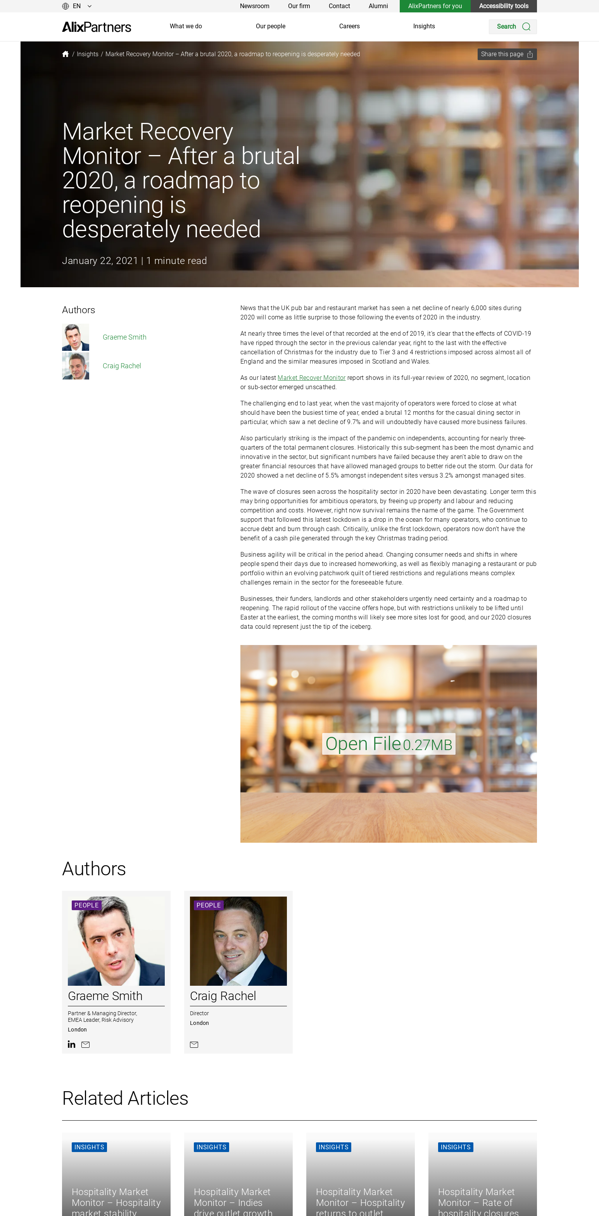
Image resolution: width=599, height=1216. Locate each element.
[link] (96, 27)
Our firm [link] (299, 6)
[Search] (513, 26)
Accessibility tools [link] (503, 6)
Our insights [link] (280, 1172)
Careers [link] (349, 26)
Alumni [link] (378, 6)
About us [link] (211, 1172)
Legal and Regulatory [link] (357, 1197)
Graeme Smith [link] (104, 337)
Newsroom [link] (254, 6)
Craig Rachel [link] (101, 365)
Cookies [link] (339, 1184)
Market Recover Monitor (311, 377)
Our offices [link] (278, 1209)
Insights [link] (424, 26)
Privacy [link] (338, 1172)
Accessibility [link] (345, 1209)
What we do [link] (186, 26)
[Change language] (77, 6)
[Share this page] (507, 54)
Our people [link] (270, 26)
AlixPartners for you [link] (435, 6)
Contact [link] (339, 6)
